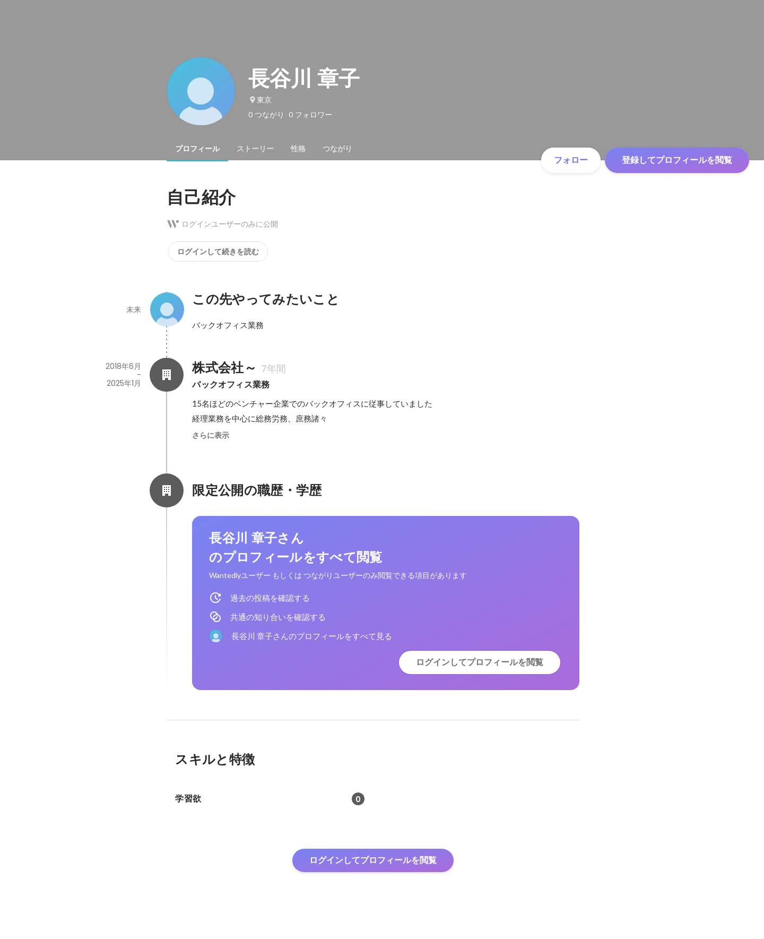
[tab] (197, 148)
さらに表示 (210, 435)
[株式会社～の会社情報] (167, 375)
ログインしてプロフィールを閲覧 (479, 662)
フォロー (571, 160)
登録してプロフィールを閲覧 (677, 160)
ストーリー (255, 148)
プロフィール (197, 148)
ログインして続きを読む (218, 251)
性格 (298, 148)
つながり (337, 148)
